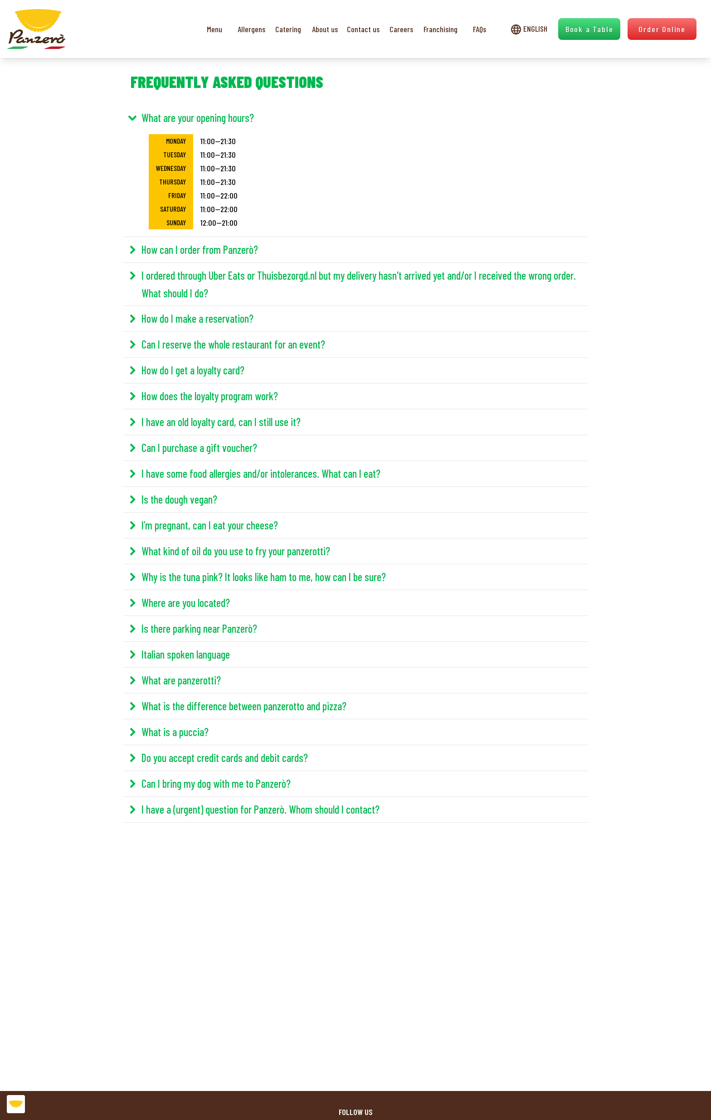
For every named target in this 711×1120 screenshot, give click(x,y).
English (529, 29)
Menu (214, 29)
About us (325, 29)
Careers (401, 29)
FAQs (479, 29)
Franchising (441, 29)
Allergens (251, 29)
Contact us (363, 29)
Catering (288, 29)
